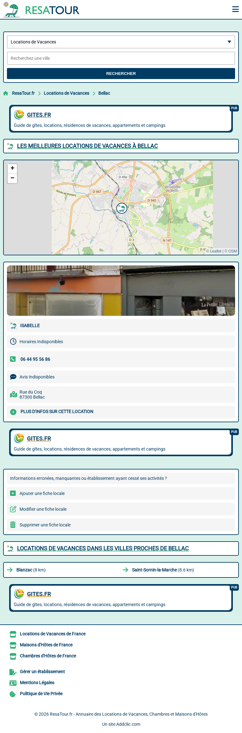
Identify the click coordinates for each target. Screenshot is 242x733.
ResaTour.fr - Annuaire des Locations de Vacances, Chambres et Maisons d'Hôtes (129, 714)
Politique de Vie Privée (41, 693)
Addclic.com (128, 724)
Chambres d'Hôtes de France (48, 655)
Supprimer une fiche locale (45, 524)
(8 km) (31, 569)
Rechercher (121, 73)
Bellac (104, 93)
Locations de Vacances (66, 93)
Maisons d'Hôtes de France (46, 644)
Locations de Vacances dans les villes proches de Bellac (103, 548)
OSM (232, 251)
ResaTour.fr (23, 93)
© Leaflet (213, 251)
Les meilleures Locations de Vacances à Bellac (87, 146)
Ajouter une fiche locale (42, 493)
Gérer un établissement (42, 671)
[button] (121, 207)
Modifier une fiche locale (43, 509)
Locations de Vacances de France (52, 633)
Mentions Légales (37, 682)
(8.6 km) (163, 569)
